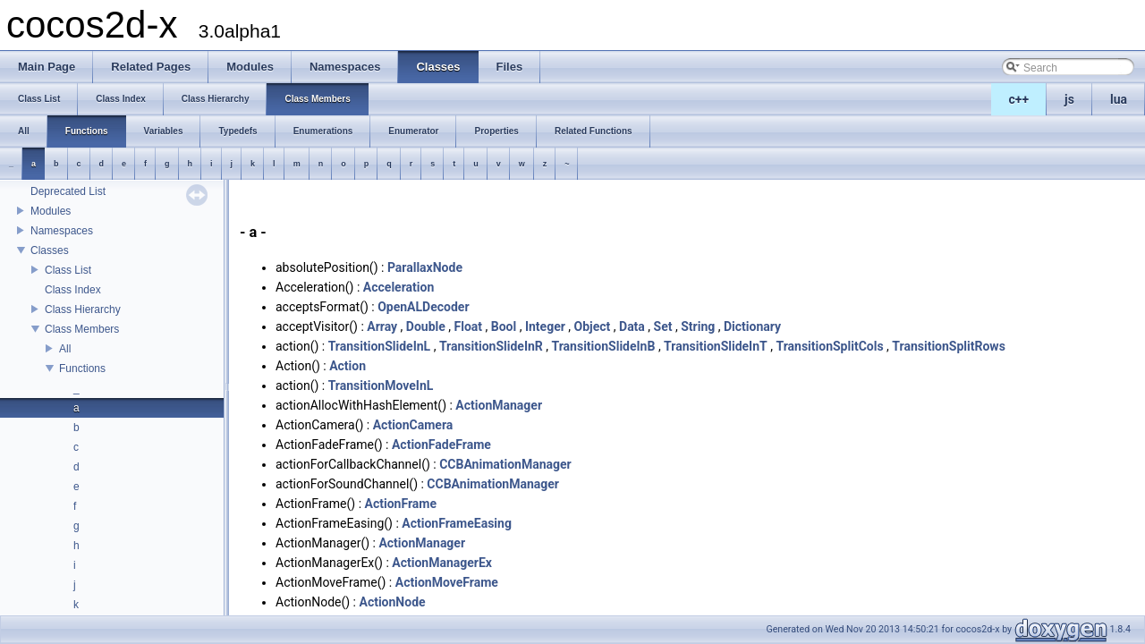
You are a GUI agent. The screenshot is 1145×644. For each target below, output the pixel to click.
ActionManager (498, 405)
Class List (68, 270)
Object (592, 326)
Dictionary (752, 326)
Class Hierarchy (83, 309)
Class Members (82, 329)
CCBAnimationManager (505, 464)
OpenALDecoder (423, 307)
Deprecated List (68, 191)
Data (632, 326)
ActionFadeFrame (441, 444)
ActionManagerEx (442, 562)
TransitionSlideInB (604, 346)
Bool (503, 326)
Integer (545, 326)
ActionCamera (413, 425)
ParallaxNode (424, 267)
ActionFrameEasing (457, 523)
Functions (82, 368)
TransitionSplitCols (829, 346)
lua (1118, 99)
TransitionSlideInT (716, 346)
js (1069, 99)
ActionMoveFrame (446, 582)
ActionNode (392, 602)
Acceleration (398, 287)
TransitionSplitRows (948, 346)
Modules (50, 211)
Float (468, 326)
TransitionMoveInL (381, 385)
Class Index (73, 290)
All (65, 349)
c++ (1019, 99)
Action (347, 366)
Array (382, 326)
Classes (49, 250)
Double (425, 326)
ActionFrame (401, 503)
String (698, 326)
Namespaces (61, 231)
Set (663, 326)
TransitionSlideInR (491, 346)
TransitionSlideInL (379, 346)
